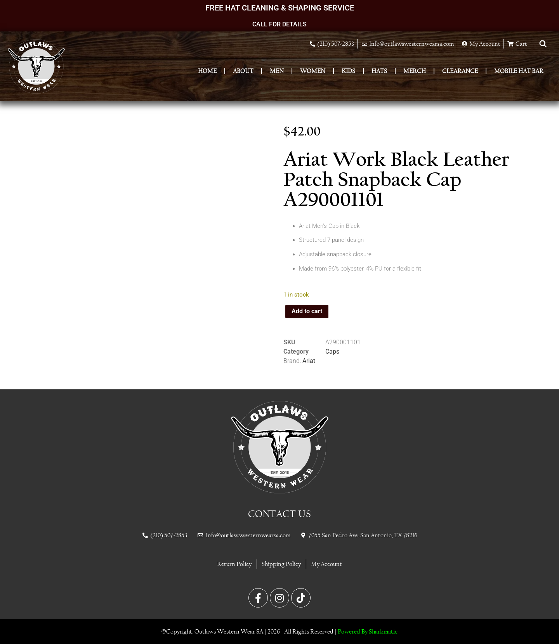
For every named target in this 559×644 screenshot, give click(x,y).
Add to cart (307, 311)
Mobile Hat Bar (518, 71)
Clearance (460, 71)
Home (207, 71)
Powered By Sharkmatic (368, 631)
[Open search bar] (543, 43)
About (243, 71)
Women (312, 71)
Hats (379, 71)
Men (277, 71)
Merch (414, 71)
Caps (332, 351)
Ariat (308, 361)
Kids (348, 71)
